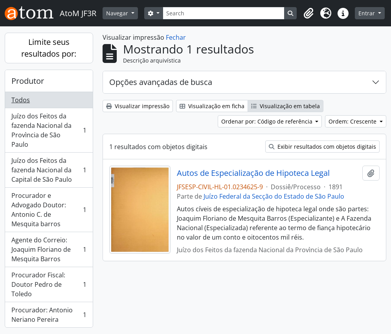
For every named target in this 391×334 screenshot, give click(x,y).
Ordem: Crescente (353, 121)
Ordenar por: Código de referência (267, 121)
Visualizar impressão (137, 106)
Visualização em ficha (212, 106)
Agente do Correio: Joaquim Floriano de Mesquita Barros (48, 249)
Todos (20, 100)
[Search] (224, 13)
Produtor (27, 81)
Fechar (176, 37)
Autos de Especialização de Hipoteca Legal (253, 173)
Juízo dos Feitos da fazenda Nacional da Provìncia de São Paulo (48, 130)
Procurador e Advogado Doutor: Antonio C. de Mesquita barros (48, 209)
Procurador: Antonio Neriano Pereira (48, 315)
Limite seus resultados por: (48, 48)
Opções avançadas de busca (160, 82)
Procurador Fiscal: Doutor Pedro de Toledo (48, 284)
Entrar (367, 13)
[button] (308, 13)
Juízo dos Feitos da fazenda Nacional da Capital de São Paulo (48, 170)
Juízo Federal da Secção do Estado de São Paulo (274, 196)
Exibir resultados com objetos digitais (322, 146)
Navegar (118, 13)
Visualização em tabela (285, 106)
